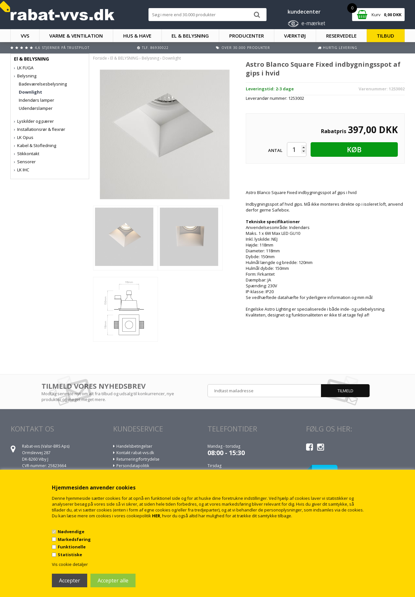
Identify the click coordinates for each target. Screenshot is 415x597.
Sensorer (26, 162)
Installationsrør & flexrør (41, 129)
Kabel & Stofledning (36, 145)
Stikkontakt (28, 153)
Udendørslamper (36, 108)
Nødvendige (71, 531)
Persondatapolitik (132, 465)
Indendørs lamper (36, 100)
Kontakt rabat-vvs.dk (135, 452)
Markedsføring (74, 539)
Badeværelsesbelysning (43, 84)
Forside (100, 58)
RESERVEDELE (341, 35)
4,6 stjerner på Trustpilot (62, 47)
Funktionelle (72, 547)
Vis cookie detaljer (70, 564)
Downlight (30, 92)
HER (156, 516)
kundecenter (304, 11)
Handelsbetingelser (134, 446)
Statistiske (70, 554)
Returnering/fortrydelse (138, 459)
